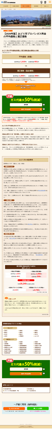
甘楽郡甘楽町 (7, 349)
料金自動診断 (41, 190)
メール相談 (38, 409)
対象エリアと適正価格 (26, 6)
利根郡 (36, 342)
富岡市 (36, 330)
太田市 (5, 336)
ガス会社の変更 (6, 6)
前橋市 (21, 330)
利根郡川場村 (38, 344)
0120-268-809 (14, 409)
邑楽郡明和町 (22, 353)
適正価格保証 (36, 6)
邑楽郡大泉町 (38, 353)
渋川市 (5, 334)
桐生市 (21, 334)
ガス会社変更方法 (32, 391)
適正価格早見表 (7, 389)
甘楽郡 (5, 342)
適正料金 (30, 224)
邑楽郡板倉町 (38, 349)
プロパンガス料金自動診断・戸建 (11, 391)
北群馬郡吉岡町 (23, 351)
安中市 (36, 334)
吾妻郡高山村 (38, 347)
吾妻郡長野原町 (23, 347)
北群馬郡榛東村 (23, 345)
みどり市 (37, 336)
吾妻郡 (21, 344)
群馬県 (14, 9)
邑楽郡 (21, 342)
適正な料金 (12, 238)
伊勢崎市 (21, 336)
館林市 (5, 332)
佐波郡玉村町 (38, 351)
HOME (2, 9)
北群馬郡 (6, 344)
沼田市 (5, 330)
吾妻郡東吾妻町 (23, 349)
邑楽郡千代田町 (8, 351)
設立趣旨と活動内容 (16, 6)
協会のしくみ (46, 6)
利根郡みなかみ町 (8, 347)
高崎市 (21, 332)
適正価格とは (31, 389)
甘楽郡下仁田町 (38, 345)
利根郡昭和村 (7, 345)
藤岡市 (36, 332)
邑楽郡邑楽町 (7, 353)
